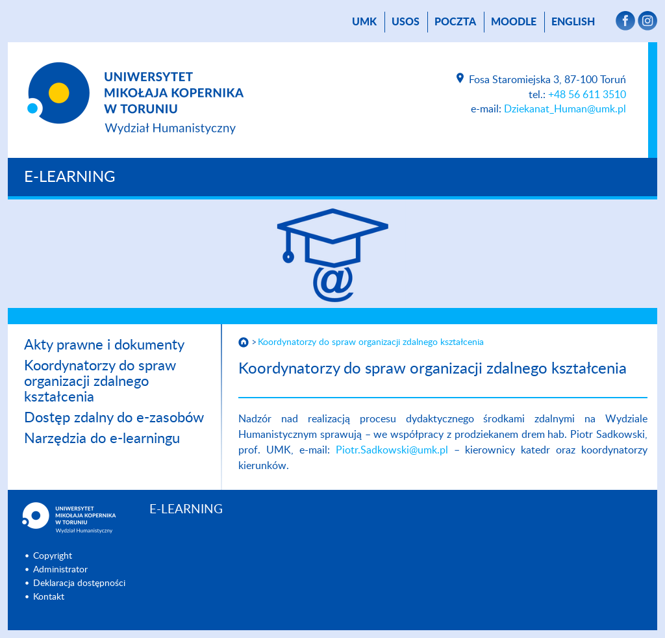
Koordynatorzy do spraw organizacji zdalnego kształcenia (100, 381)
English (573, 22)
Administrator (60, 569)
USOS (406, 22)
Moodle (513, 22)
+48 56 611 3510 (587, 95)
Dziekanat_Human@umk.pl (565, 109)
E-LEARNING (70, 177)
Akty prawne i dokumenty (104, 345)
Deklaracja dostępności (79, 583)
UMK (364, 22)
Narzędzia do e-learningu (102, 438)
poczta (455, 22)
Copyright (52, 556)
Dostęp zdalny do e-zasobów (114, 418)
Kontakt (48, 597)
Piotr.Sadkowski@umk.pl (392, 450)
